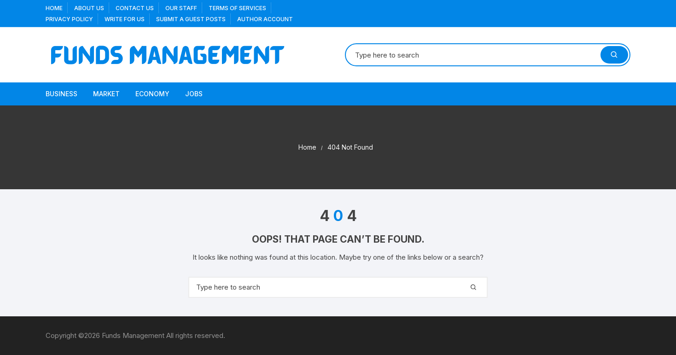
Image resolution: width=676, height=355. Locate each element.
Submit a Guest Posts (191, 19)
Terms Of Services (237, 8)
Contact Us (135, 8)
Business (61, 94)
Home (54, 8)
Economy (152, 94)
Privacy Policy (69, 19)
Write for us (125, 19)
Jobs (194, 94)
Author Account (265, 19)
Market (106, 94)
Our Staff (181, 8)
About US (89, 8)
